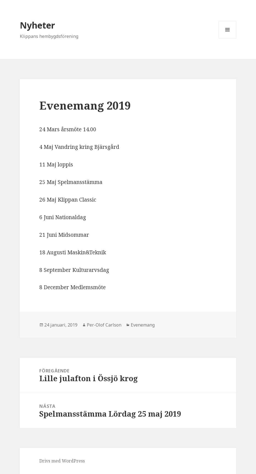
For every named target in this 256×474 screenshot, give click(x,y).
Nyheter (37, 25)
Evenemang (143, 325)
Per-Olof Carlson (104, 325)
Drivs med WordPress (62, 461)
